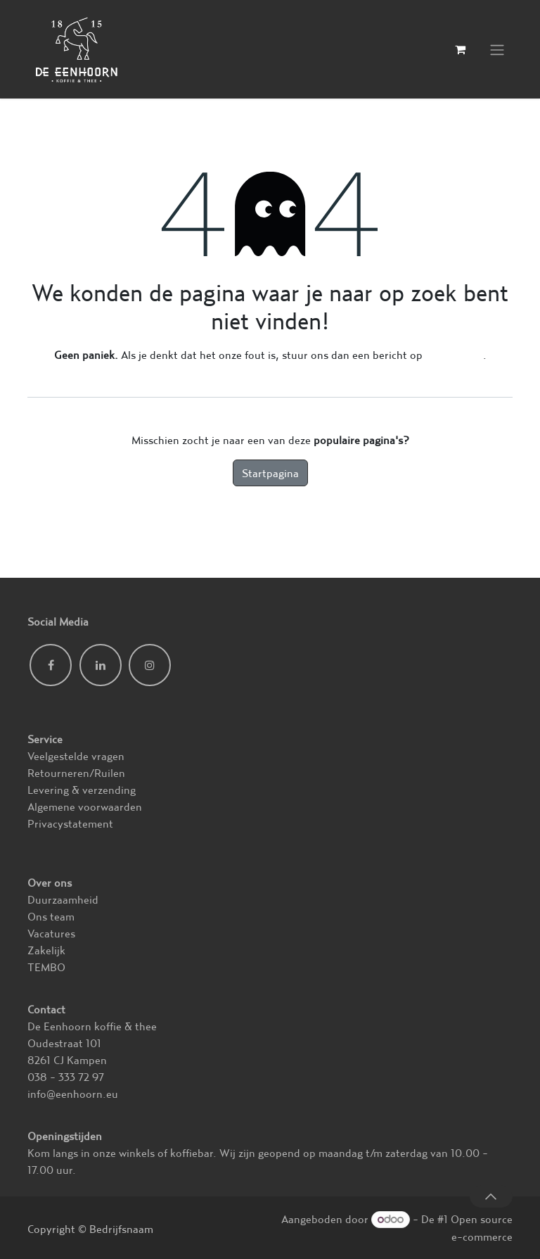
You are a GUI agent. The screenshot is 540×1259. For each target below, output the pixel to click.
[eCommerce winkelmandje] (460, 49)
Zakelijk (46, 950)
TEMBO (46, 967)
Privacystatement (70, 823)
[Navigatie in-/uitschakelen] (497, 49)
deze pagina (454, 354)
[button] (491, 1196)
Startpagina (270, 473)
